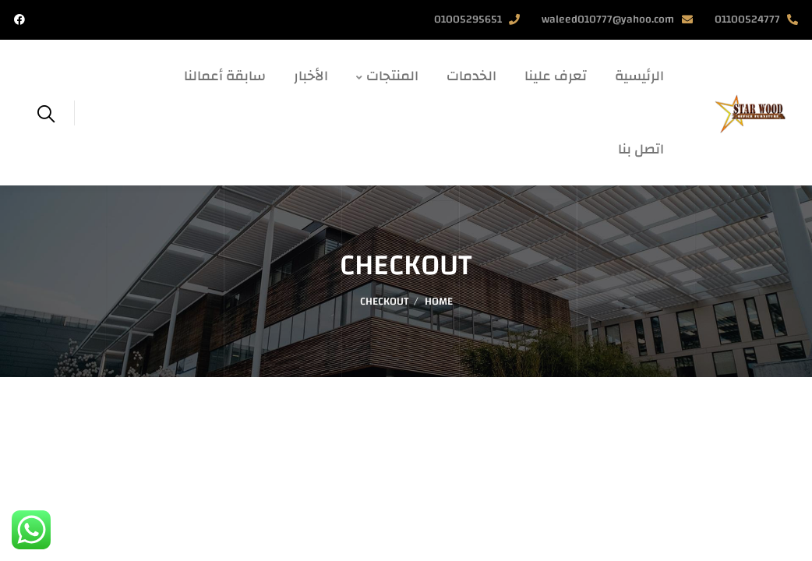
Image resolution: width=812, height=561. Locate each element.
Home (439, 301)
